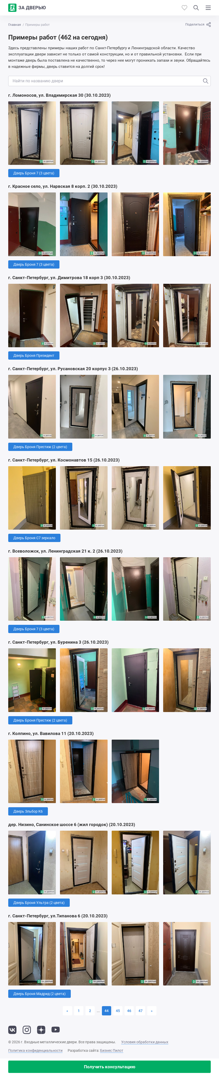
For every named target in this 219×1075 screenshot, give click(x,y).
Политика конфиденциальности (35, 1050)
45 (118, 1011)
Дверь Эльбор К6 (28, 811)
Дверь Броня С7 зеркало (34, 538)
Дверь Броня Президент (33, 355)
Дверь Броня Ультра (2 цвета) (39, 903)
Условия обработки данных (144, 1042)
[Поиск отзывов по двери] (109, 81)
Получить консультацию (109, 1066)
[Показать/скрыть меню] (208, 7)
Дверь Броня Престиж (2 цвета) (40, 447)
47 (140, 1011)
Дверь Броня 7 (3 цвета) (33, 173)
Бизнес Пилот (111, 1050)
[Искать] (205, 81)
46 (129, 1011)
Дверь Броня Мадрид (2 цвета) (39, 994)
